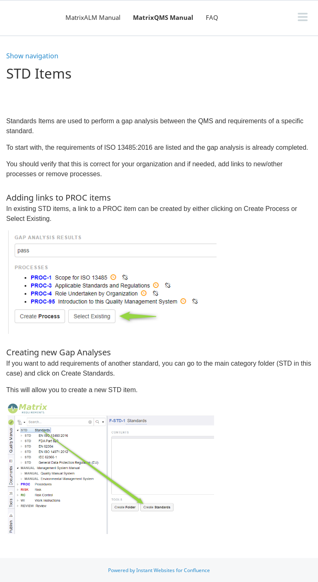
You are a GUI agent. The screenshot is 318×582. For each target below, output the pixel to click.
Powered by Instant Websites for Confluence (159, 570)
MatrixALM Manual (92, 17)
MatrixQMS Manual (163, 17)
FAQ (212, 17)
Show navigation (32, 56)
